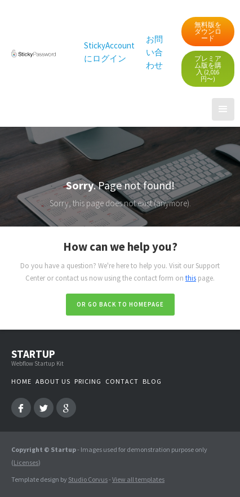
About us (52, 381)
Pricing (87, 381)
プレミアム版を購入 (207, 68)
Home (21, 381)
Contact (122, 381)
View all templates (138, 479)
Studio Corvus (88, 479)
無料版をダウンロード (207, 31)
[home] (31, 52)
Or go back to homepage (120, 304)
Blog (152, 381)
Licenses (26, 462)
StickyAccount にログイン (109, 52)
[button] (223, 109)
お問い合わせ (154, 52)
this (190, 278)
